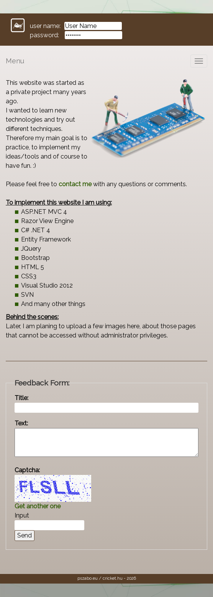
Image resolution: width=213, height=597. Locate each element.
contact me (75, 184)
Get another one (38, 506)
